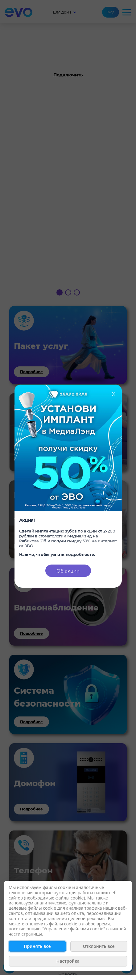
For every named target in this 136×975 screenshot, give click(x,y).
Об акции (68, 571)
